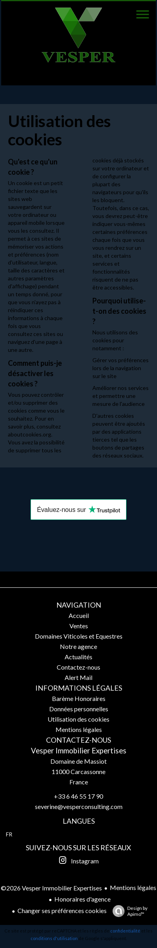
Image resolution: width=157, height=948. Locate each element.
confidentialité (125, 930)
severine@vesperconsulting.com (79, 806)
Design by (128, 911)
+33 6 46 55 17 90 (78, 796)
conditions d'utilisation (54, 938)
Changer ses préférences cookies (62, 910)
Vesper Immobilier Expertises (78, 750)
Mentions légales (133, 887)
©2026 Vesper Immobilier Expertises (51, 888)
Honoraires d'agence (82, 899)
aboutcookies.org (29, 434)
